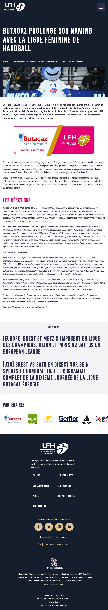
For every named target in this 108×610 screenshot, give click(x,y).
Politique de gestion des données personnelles (54, 598)
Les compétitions (42, 485)
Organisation (40, 506)
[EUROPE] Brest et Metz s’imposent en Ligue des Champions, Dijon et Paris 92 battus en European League (51, 345)
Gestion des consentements (54, 595)
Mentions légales (54, 602)
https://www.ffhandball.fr (54, 584)
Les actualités (65, 475)
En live (36, 475)
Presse (36, 496)
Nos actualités (19, 62)
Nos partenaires (66, 496)
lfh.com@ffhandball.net (54, 544)
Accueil (5, 62)
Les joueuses (64, 485)
